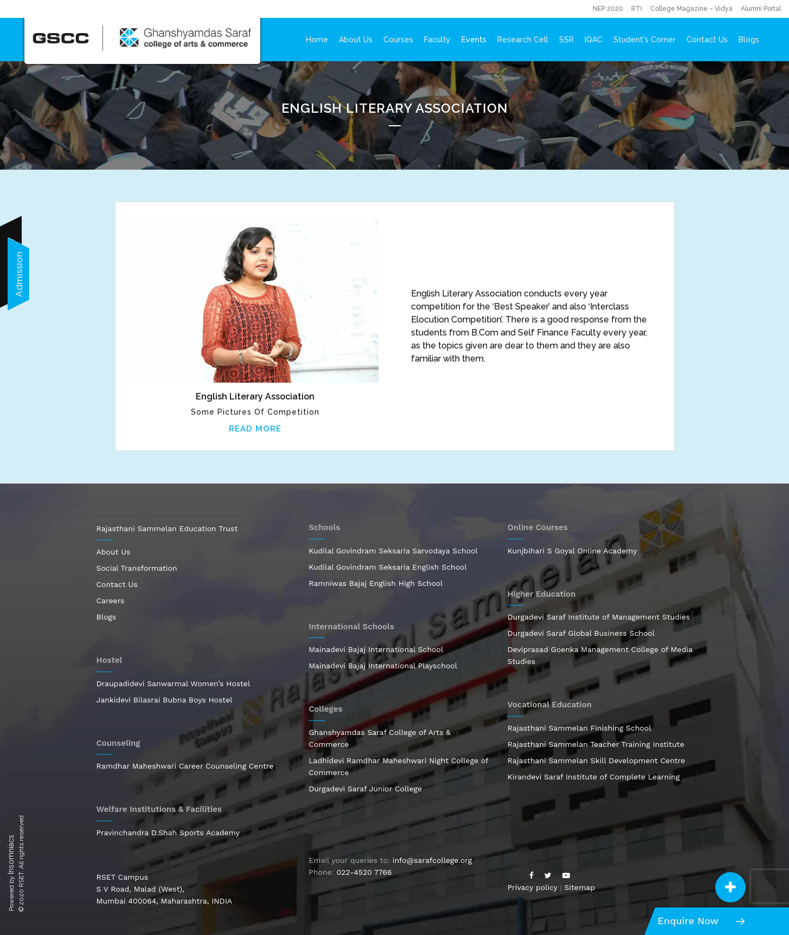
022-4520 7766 (364, 872)
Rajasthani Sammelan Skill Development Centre (596, 760)
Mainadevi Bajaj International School (376, 649)
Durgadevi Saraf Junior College (365, 788)
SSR (566, 39)
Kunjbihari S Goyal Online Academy (572, 550)
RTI (636, 8)
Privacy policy (532, 887)
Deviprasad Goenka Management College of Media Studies (600, 655)
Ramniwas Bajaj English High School (375, 583)
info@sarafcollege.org (432, 860)
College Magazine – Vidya (691, 8)
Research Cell (522, 39)
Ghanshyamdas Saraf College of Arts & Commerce (380, 738)
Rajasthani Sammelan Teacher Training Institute (596, 744)
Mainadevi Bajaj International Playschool (383, 665)
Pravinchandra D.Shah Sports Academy (168, 832)
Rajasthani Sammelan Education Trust (167, 528)
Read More (255, 429)
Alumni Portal (761, 8)
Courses (398, 39)
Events (473, 39)
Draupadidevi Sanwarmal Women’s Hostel (174, 683)
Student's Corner (644, 39)
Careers (111, 600)
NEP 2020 (608, 8)
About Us (356, 39)
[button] (730, 887)
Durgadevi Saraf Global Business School (581, 633)
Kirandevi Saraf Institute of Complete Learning (594, 776)
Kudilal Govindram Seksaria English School (388, 567)
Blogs (749, 39)
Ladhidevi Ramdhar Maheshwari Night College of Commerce (398, 766)
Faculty (437, 39)
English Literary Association (255, 396)
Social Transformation (137, 568)
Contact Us (707, 39)
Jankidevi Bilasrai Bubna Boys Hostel (165, 699)
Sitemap (580, 887)
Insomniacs (11, 854)
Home (317, 39)
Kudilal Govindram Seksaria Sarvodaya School (393, 550)
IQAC (593, 39)
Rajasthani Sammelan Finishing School (579, 728)
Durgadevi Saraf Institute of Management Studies (599, 616)
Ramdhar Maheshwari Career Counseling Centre (185, 766)
